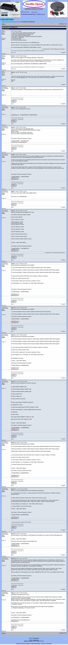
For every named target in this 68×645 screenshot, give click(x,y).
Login (7, 19)
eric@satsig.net (36, 638)
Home (3, 19)
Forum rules (34, 12)
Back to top (4, 53)
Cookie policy (48, 643)
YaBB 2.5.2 (36, 640)
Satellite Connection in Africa (16, 21)
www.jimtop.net (23, 142)
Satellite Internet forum (6, 21)
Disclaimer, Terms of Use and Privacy (23, 643)
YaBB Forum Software (28, 641)
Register (11, 19)
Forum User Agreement (35, 643)
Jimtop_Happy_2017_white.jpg (18, 522)
